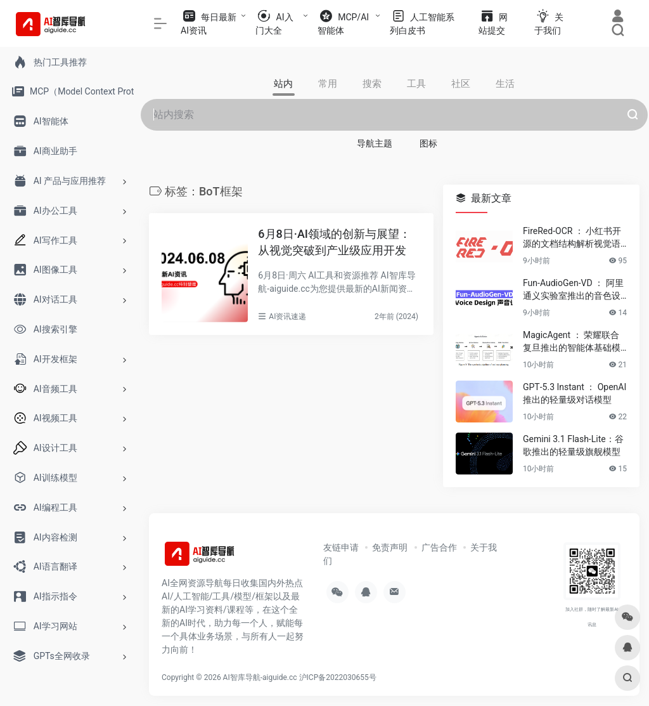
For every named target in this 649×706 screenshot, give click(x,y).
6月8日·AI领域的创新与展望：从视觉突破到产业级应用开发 (334, 242)
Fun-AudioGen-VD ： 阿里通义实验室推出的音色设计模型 (573, 290)
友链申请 (341, 547)
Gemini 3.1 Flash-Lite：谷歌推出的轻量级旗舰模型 (573, 445)
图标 (428, 143)
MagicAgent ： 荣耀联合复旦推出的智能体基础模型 (571, 342)
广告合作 (439, 547)
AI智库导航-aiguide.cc (260, 677)
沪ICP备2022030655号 (337, 677)
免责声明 (390, 547)
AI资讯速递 (287, 316)
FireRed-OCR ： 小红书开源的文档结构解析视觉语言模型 (572, 238)
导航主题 (374, 143)
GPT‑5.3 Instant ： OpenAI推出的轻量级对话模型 (574, 393)
